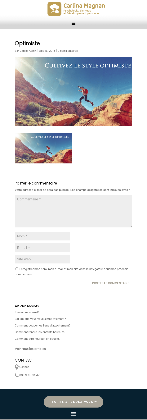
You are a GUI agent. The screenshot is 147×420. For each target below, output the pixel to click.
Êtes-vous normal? (27, 312)
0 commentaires (68, 50)
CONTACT (24, 360)
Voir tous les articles (30, 349)
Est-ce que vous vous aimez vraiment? (40, 319)
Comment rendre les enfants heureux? (40, 332)
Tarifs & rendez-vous (72, 401)
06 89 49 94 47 (27, 375)
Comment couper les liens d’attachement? (42, 325)
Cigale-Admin (28, 50)
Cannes (22, 367)
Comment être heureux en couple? (37, 338)
